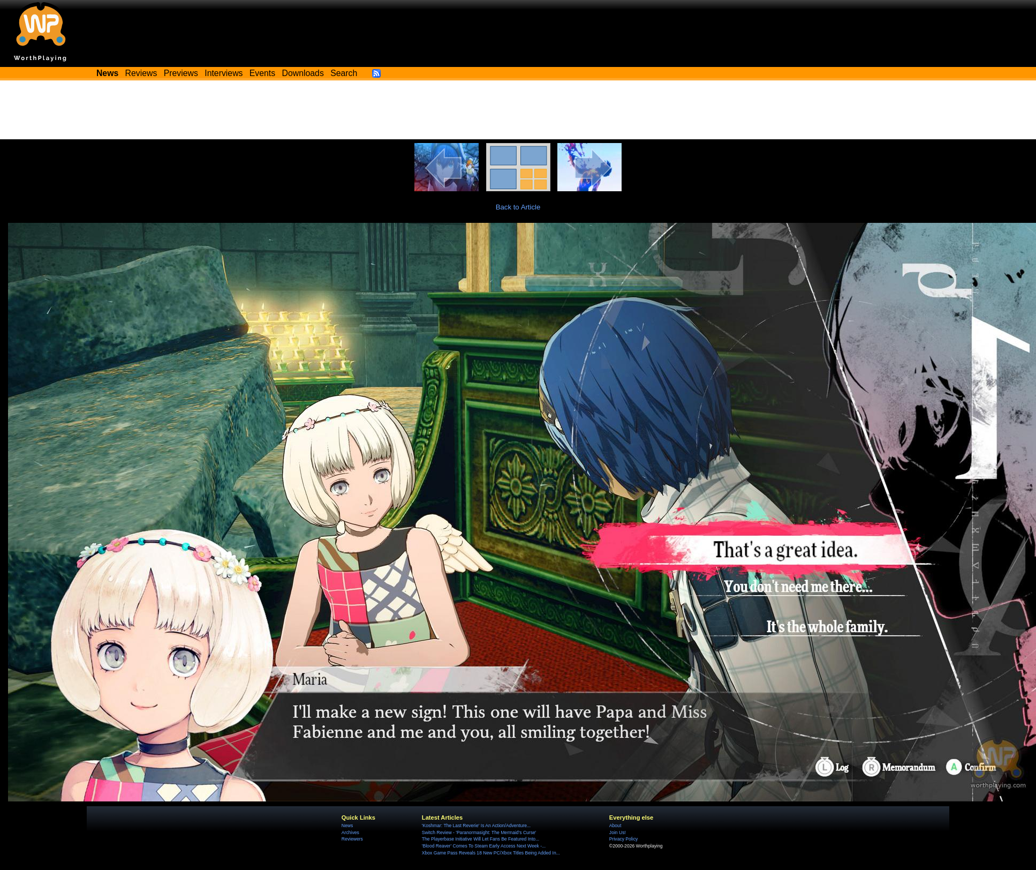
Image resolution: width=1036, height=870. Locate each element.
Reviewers (352, 839)
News (347, 825)
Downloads (303, 73)
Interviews (224, 73)
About (615, 825)
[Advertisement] (518, 110)
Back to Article (518, 207)
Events (262, 73)
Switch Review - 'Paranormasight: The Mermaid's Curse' (479, 832)
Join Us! (617, 832)
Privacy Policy (623, 839)
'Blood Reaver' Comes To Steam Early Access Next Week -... (484, 846)
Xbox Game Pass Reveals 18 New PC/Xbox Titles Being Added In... (491, 853)
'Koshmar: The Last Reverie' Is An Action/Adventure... (476, 825)
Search (343, 73)
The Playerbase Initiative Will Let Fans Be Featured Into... (480, 839)
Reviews (141, 73)
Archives (350, 832)
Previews (181, 73)
